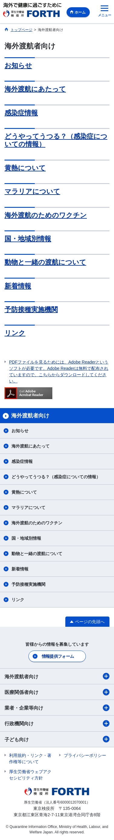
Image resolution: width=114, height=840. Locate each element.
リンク (15, 333)
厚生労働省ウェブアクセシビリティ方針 (30, 774)
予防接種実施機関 (31, 309)
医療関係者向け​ (57, 692)
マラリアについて (32, 191)
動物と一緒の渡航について (45, 262)
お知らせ (18, 65)
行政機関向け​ (57, 723)
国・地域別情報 (28, 238)
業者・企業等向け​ (57, 707)
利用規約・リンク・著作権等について (30, 758)
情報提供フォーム (58, 656)
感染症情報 (21, 113)
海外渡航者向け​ (57, 676)
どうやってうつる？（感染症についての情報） (55, 476)
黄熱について (25, 168)
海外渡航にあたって (35, 89)
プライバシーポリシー (85, 755)
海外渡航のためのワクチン (46, 215)
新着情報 (18, 286)
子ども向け (57, 739)
